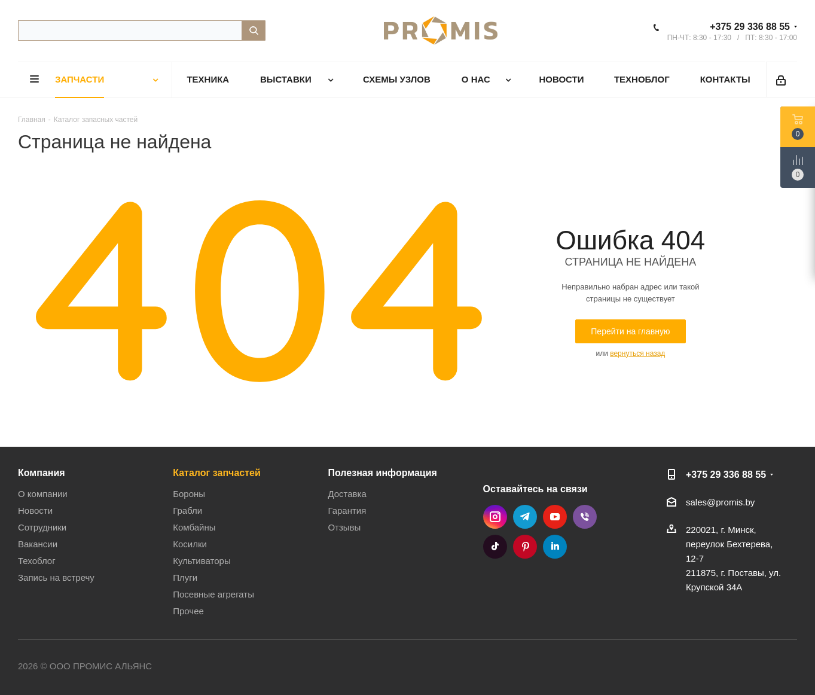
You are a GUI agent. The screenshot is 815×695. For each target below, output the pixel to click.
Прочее (188, 611)
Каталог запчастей (217, 472)
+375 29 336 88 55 (750, 27)
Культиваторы (202, 561)
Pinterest (525, 547)
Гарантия (347, 510)
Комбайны (194, 527)
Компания (41, 472)
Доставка (347, 494)
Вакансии (37, 544)
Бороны (189, 494)
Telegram (525, 517)
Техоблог (37, 561)
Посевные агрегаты (213, 594)
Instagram (495, 517)
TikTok (495, 547)
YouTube (555, 517)
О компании (43, 494)
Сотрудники (42, 527)
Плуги (185, 577)
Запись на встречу (56, 577)
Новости (35, 510)
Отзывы (344, 527)
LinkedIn (555, 547)
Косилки (190, 544)
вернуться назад (637, 353)
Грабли (187, 510)
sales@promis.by (720, 502)
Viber (585, 517)
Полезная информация (382, 472)
